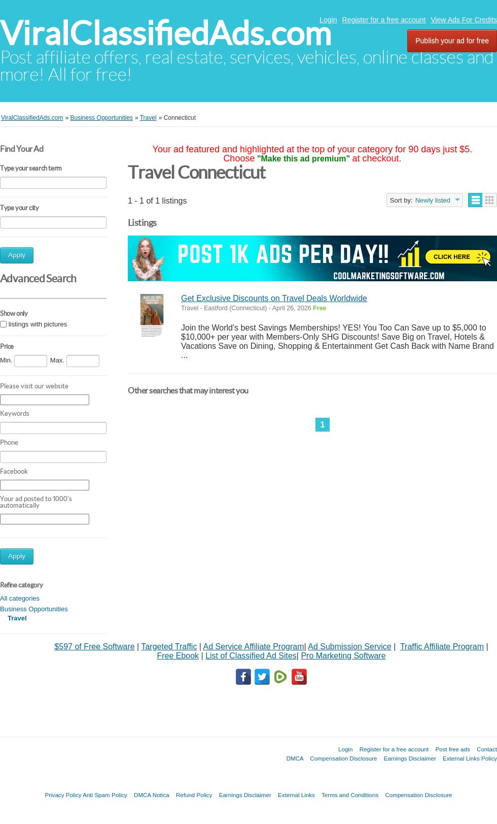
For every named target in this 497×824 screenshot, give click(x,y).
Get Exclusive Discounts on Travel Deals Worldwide (274, 298)
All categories (20, 598)
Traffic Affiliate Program (442, 646)
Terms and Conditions (350, 795)
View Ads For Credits (464, 20)
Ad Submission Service (350, 646)
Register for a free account (384, 20)
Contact (487, 749)
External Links (296, 795)
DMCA (295, 758)
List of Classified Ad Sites (251, 655)
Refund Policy (194, 795)
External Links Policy (470, 758)
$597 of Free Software (94, 646)
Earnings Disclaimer (410, 758)
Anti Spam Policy (105, 795)
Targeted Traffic (169, 646)
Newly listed (432, 200)
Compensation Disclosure (343, 758)
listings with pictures (38, 324)
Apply (16, 255)
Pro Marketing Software (343, 655)
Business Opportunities (34, 609)
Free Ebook (178, 655)
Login (328, 20)
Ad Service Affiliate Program (253, 646)
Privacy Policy (63, 795)
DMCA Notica (151, 795)
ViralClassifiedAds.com (165, 33)
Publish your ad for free (452, 41)
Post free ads (452, 749)
